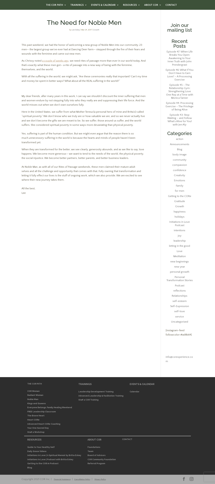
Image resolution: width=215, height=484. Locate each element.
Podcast (179, 285)
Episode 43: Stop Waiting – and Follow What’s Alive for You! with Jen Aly (179, 119)
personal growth (179, 271)
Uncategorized (179, 321)
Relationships (179, 295)
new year (179, 266)
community (179, 159)
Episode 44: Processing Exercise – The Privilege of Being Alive (179, 106)
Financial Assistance (62, 479)
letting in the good (179, 245)
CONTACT (171, 5)
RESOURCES (130, 5)
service (179, 316)
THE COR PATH (54, 5)
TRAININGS (77, 5)
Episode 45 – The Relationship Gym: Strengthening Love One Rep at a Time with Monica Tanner (179, 92)
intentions (179, 230)
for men (179, 190)
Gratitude (179, 201)
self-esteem (180, 301)
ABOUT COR (151, 5)
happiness (180, 211)
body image (180, 154)
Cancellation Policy (82, 479)
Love (179, 251)
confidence (179, 170)
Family (179, 185)
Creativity (179, 175)
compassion (179, 165)
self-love (179, 311)
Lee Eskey (76, 30)
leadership (179, 240)
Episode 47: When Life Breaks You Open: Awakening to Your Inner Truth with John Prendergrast (180, 58)
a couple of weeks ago (55, 60)
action (179, 139)
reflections (179, 290)
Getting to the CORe (179, 196)
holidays (179, 216)
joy (179, 235)
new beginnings (179, 261)
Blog (179, 149)
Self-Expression (179, 306)
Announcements (179, 144)
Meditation (179, 256)
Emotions (179, 180)
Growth (96, 30)
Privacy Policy (100, 479)
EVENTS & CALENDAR (103, 5)
